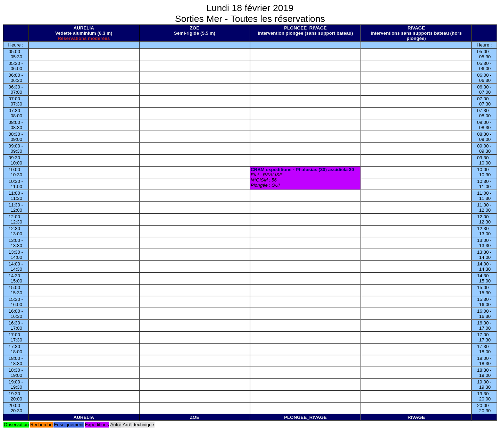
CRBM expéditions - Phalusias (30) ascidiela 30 (302, 169)
